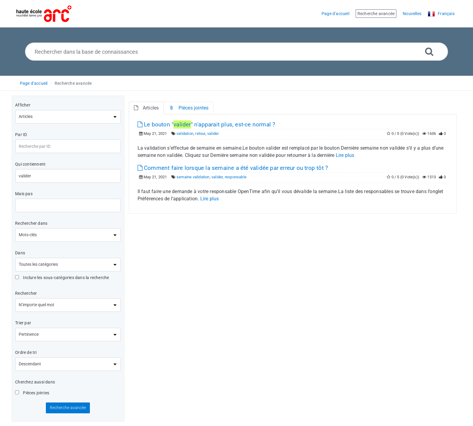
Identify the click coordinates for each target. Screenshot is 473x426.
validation (184, 133)
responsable (235, 177)
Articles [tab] (146, 108)
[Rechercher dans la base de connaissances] (236, 52)
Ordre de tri (26, 352)
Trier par (23, 322)
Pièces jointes (32, 392)
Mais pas (24, 193)
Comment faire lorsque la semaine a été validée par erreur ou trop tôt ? (233, 167)
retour (200, 133)
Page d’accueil (34, 83)
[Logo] (43, 14)
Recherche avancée (73, 83)
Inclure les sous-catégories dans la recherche (62, 277)
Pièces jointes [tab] (188, 108)
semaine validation (193, 177)
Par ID (21, 134)
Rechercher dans (31, 223)
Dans (20, 252)
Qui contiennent (30, 164)
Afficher (22, 105)
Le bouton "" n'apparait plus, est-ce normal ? (206, 124)
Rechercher (26, 293)
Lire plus (345, 155)
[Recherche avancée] (429, 51)
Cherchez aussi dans (35, 382)
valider (213, 133)
